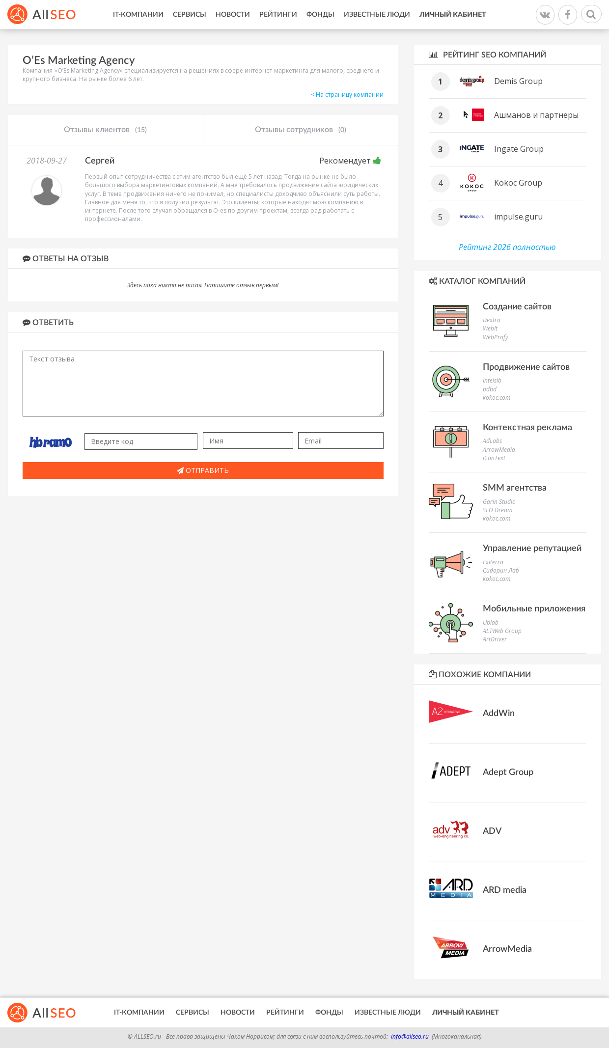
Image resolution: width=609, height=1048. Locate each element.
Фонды (320, 14)
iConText (494, 458)
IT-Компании (138, 14)
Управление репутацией (532, 548)
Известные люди (377, 14)
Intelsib (492, 380)
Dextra (491, 320)
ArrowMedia (499, 449)
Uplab (490, 622)
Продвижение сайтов (526, 367)
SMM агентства (515, 488)
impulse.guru (518, 216)
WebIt (490, 328)
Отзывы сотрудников (300, 130)
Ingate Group (519, 148)
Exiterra (493, 562)
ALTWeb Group (502, 631)
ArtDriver (495, 639)
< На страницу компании (347, 94)
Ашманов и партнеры (536, 115)
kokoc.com (496, 397)
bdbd (490, 389)
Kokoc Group (518, 182)
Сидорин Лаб (501, 570)
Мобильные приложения (534, 609)
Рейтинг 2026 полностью (507, 247)
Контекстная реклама (527, 427)
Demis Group (518, 81)
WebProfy (495, 337)
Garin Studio (499, 501)
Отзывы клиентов (105, 130)
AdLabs (492, 441)
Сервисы (189, 14)
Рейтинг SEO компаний (487, 55)
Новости (233, 14)
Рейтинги (278, 14)
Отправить (203, 470)
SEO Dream (497, 510)
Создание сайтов (517, 307)
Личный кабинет (452, 14)
